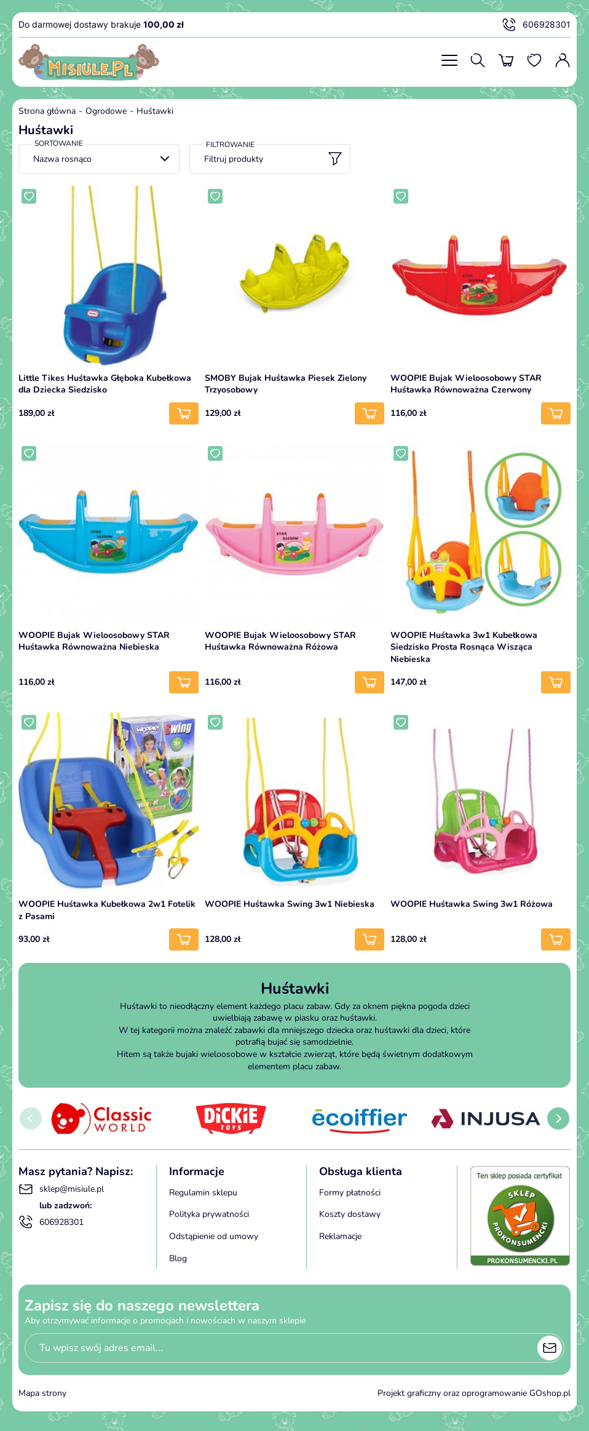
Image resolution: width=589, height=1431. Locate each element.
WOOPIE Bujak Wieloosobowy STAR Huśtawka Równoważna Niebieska (94, 641)
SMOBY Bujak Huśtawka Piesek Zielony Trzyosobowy (285, 384)
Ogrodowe (106, 111)
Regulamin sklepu (203, 1192)
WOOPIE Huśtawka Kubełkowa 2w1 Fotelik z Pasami (107, 910)
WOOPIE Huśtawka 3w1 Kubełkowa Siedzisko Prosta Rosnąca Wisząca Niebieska (463, 647)
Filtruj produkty (273, 158)
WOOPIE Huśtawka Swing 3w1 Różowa (471, 904)
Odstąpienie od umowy (213, 1236)
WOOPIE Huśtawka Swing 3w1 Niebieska (289, 904)
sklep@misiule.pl (61, 1189)
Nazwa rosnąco (62, 159)
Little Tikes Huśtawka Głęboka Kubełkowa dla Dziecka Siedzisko (104, 384)
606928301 (536, 24)
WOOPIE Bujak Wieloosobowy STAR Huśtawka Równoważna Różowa (280, 641)
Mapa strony (42, 1393)
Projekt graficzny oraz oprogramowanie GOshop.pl (474, 1393)
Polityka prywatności (209, 1214)
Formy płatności (350, 1192)
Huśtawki (154, 111)
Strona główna (47, 111)
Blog (178, 1258)
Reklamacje (340, 1236)
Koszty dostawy (350, 1214)
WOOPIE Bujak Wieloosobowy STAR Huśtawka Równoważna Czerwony (466, 384)
